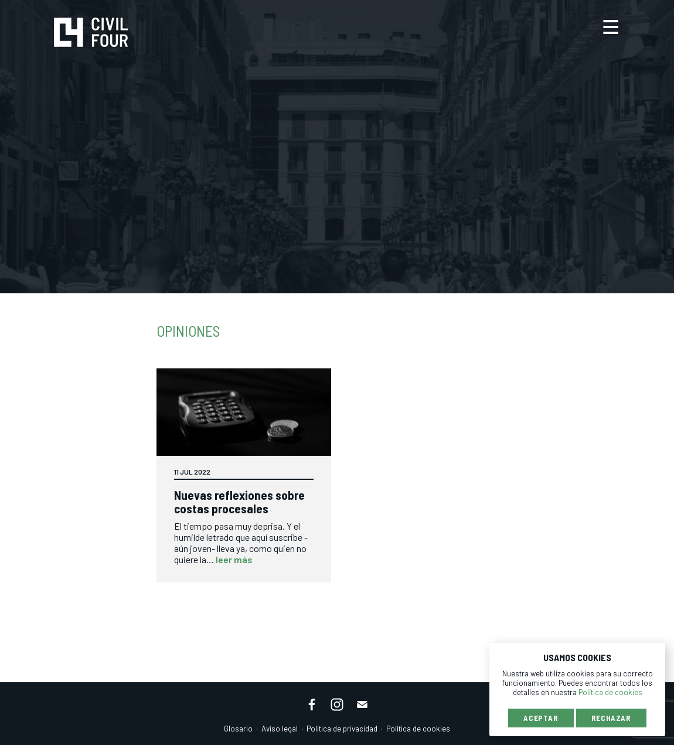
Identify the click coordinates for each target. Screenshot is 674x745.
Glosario (238, 728)
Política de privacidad (342, 728)
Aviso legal (279, 728)
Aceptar (541, 718)
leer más (234, 559)
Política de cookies (418, 728)
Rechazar (611, 718)
